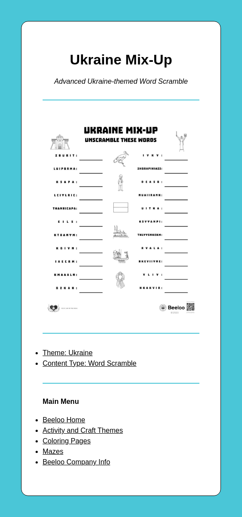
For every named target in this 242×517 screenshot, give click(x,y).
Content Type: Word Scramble (90, 363)
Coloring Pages (66, 441)
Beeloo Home (64, 420)
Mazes (53, 451)
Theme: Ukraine (68, 353)
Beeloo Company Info (76, 462)
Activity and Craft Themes (83, 430)
